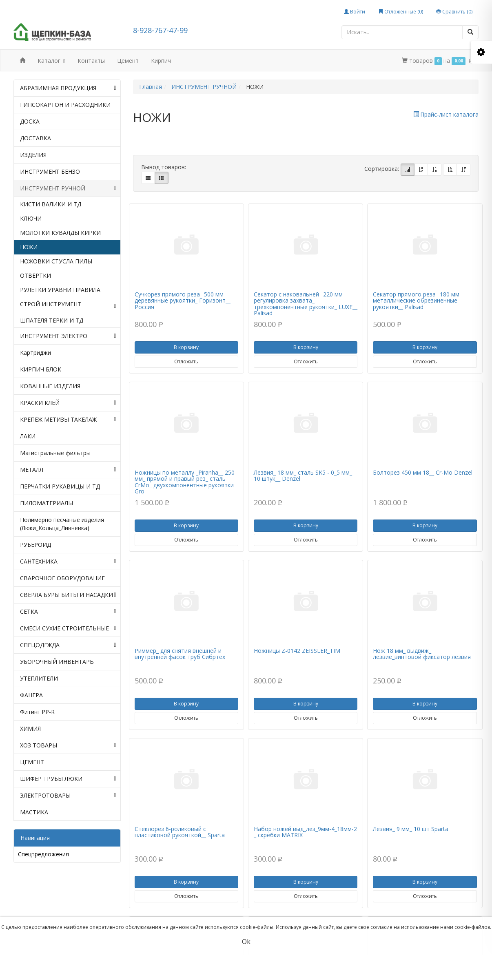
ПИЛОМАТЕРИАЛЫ (46, 503)
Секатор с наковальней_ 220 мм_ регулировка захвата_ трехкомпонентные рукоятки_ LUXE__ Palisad (305, 303)
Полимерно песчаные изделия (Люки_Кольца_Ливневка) (62, 524)
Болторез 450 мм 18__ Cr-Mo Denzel (422, 472)
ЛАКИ (27, 436)
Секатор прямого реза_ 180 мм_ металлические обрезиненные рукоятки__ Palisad (417, 300)
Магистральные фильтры (55, 453)
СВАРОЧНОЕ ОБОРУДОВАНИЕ (62, 578)
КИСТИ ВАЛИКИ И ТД (50, 204)
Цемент (128, 60)
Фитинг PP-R (37, 712)
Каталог (51, 61)
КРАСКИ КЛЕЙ (68, 403)
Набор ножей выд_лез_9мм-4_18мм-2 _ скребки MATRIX (305, 832)
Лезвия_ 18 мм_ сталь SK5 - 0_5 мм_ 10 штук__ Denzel (303, 475)
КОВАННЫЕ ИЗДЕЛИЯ (50, 386)
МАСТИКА (34, 812)
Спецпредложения (43, 854)
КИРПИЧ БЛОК (40, 369)
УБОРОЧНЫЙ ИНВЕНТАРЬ (57, 661)
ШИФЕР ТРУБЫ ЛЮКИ (68, 779)
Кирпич (161, 60)
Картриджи (35, 352)
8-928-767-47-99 (160, 30)
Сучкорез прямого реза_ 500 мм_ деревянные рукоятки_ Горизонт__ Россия (182, 300)
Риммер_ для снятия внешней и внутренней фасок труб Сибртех (180, 654)
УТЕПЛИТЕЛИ (39, 678)
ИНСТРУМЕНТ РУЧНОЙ (68, 188)
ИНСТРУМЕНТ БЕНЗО (50, 171)
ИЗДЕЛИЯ (33, 155)
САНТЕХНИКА (68, 561)
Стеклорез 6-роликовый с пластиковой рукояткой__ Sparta (180, 832)
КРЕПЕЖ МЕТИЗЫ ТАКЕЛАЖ (68, 420)
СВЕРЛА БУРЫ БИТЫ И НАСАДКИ (68, 595)
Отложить (186, 361)
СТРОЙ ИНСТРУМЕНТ (68, 305)
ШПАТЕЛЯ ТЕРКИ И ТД (51, 320)
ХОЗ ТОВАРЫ (68, 745)
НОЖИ (29, 247)
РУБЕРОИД (35, 544)
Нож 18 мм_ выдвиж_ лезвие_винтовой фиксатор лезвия (422, 654)
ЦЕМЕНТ (32, 762)
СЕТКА (68, 612)
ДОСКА (30, 121)
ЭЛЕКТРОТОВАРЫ (68, 795)
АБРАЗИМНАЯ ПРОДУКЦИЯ (68, 88)
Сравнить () (454, 11)
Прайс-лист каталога (446, 114)
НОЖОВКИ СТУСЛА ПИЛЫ (56, 261)
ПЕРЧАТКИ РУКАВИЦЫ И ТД (60, 486)
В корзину (186, 347)
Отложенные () (400, 11)
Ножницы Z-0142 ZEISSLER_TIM (297, 650)
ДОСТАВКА (35, 138)
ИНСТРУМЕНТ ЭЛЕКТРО (68, 336)
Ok (246, 941)
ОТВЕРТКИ (35, 275)
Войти (354, 11)
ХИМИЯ (30, 728)
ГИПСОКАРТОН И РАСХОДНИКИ (65, 104)
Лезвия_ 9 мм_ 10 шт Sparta (410, 829)
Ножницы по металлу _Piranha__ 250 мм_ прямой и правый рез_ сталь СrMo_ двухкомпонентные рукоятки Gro (185, 482)
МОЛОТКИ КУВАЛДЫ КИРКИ (60, 233)
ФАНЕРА (31, 695)
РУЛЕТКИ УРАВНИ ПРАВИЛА (60, 290)
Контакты (91, 60)
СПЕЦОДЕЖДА (68, 645)
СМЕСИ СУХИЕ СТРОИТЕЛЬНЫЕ (68, 628)
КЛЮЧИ (31, 218)
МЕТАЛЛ (68, 470)
